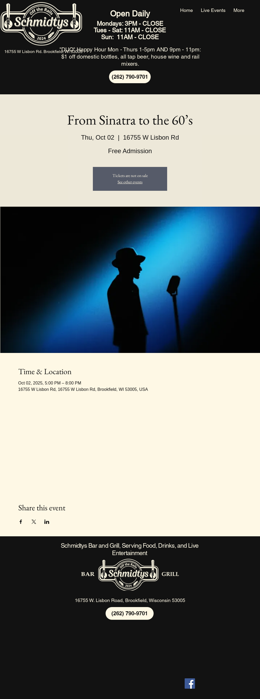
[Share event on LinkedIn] (46, 522)
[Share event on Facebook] (20, 522)
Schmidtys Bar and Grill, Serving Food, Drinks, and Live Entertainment (129, 549)
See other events (130, 182)
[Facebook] (190, 683)
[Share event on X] (33, 522)
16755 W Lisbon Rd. (24, 51)
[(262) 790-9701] (130, 76)
